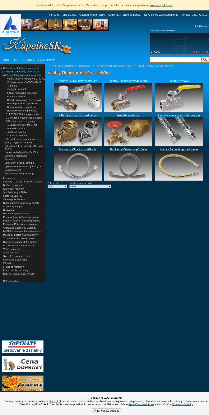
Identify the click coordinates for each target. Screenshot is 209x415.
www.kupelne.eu (161, 5)
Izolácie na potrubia (16, 135)
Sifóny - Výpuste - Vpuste (18, 142)
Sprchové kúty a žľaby (15, 192)
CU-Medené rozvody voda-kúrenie (24, 117)
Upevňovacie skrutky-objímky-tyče (23, 166)
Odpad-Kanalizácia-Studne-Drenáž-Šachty (24, 147)
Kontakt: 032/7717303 (194, 14)
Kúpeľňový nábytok (13, 206)
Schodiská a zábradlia (15, 259)
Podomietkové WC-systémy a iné (21, 217)
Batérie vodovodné (13, 185)
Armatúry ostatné (16, 96)
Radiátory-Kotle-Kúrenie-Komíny (20, 224)
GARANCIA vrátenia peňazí (124, 14)
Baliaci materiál (13, 170)
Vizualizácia (69, 14)
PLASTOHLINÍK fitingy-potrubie (23, 114)
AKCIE (6, 60)
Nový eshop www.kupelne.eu (161, 14)
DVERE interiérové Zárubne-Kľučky (22, 231)
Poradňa (54, 14)
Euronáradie (9, 178)
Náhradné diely (11, 281)
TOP (16, 60)
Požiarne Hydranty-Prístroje (19, 173)
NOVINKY (29, 60)
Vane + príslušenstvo (14, 199)
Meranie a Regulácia (16, 155)
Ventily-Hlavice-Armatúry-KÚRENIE (26, 78)
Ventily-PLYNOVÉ (16, 89)
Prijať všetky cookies (106, 410)
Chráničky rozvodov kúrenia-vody (23, 139)
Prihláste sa (201, 26)
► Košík (155, 52)
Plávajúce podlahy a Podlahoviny (20, 235)
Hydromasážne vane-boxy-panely (21, 203)
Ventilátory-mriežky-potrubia (19, 163)
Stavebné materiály (13, 267)
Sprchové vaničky (12, 196)
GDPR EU (55, 401)
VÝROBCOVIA (47, 60)
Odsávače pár (10, 252)
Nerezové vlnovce (15, 128)
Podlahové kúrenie (16, 132)
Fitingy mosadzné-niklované (22, 93)
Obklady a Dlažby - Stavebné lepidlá (22, 181)
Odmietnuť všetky (182, 404)
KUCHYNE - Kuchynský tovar (19, 245)
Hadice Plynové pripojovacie (22, 110)
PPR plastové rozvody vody (20, 121)
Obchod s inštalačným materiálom (21, 68)
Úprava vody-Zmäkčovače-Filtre (22, 152)
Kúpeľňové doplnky (13, 188)
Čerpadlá (9, 159)
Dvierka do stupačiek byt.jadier (19, 242)
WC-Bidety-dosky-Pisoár (16, 213)
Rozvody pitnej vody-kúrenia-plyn (22, 71)
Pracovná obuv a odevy (15, 270)
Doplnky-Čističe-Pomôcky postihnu (21, 220)
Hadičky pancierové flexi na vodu (24, 100)
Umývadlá (8, 210)
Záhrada (7, 263)
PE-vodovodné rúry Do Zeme (21, 125)
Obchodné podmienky (92, 14)
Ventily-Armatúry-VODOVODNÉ (24, 82)
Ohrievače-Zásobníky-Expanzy (19, 227)
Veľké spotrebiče (12, 249)
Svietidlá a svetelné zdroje (17, 256)
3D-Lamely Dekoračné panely (19, 238)
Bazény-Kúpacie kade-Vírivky (18, 274)
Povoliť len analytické (141, 404)
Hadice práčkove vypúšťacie (22, 107)
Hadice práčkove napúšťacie (22, 103)
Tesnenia (12, 86)
